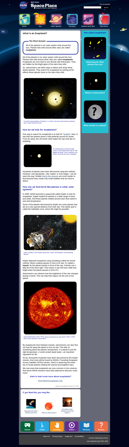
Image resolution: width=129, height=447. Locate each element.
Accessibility (79, 436)
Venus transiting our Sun (53, 337)
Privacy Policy (57, 436)
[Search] (92, 7)
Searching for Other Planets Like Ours (31, 411)
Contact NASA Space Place (98, 438)
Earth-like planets (50, 176)
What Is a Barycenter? (49, 412)
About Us (46, 436)
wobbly (67, 134)
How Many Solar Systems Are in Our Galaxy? (67, 410)
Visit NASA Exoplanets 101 (50, 381)
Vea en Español (105, 4)
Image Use (68, 436)
